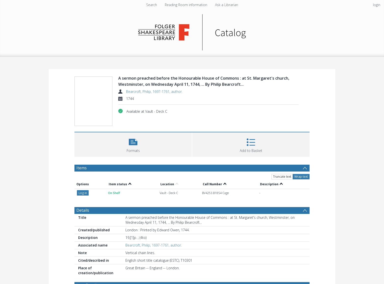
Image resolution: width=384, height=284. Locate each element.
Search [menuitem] (151, 4)
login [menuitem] (376, 4)
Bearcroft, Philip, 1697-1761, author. (154, 91)
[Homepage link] (192, 31)
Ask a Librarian (226, 4)
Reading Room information (186, 4)
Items (81, 168)
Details (82, 210)
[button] (133, 144)
